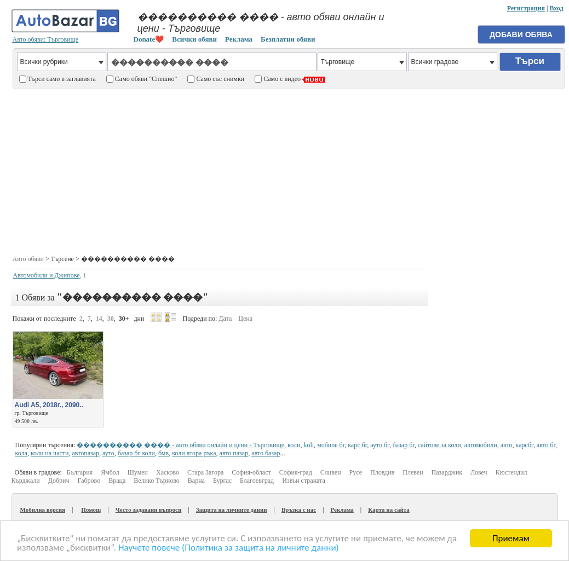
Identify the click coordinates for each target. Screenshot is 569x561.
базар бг (404, 445)
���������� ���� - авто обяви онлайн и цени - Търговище (180, 445)
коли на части (50, 453)
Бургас (222, 480)
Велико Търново (157, 480)
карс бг (357, 445)
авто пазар (234, 453)
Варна (196, 480)
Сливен (330, 472)
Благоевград (257, 480)
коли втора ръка (194, 453)
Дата (225, 318)
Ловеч (478, 472)
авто (507, 445)
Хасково (167, 472)
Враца (116, 480)
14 (99, 318)
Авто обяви (28, 259)
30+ (124, 318)
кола (21, 453)
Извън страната (303, 480)
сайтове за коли (439, 445)
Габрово (89, 480)
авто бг (546, 445)
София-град (295, 472)
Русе (355, 472)
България (80, 472)
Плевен (413, 472)
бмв (163, 453)
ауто (108, 453)
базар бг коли (136, 453)
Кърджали (26, 480)
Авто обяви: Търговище (46, 39)
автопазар (85, 453)
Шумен (138, 472)
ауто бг (379, 445)
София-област (251, 472)
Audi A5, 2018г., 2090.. (49, 405)
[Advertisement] (289, 170)
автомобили (480, 445)
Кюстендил (511, 472)
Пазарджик (447, 472)
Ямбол (110, 472)
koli (308, 445)
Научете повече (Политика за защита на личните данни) (228, 548)
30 (110, 318)
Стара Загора (205, 472)
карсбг (524, 445)
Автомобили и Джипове (46, 275)
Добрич (59, 480)
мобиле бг (330, 445)
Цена (245, 318)
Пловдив (382, 472)
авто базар (265, 453)
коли (294, 445)
